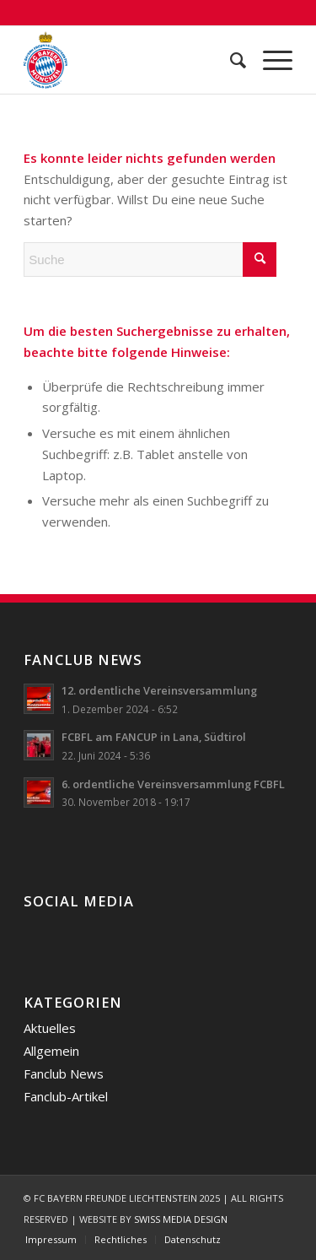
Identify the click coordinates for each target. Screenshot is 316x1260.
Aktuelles (50, 1027)
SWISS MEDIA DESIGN (181, 1219)
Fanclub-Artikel (66, 1096)
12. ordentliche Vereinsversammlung (159, 690)
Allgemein (51, 1050)
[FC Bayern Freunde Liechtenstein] (131, 60)
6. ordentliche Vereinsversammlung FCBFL (173, 784)
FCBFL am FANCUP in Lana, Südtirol (154, 736)
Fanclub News (64, 1073)
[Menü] (269, 60)
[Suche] (229, 60)
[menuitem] (229, 60)
